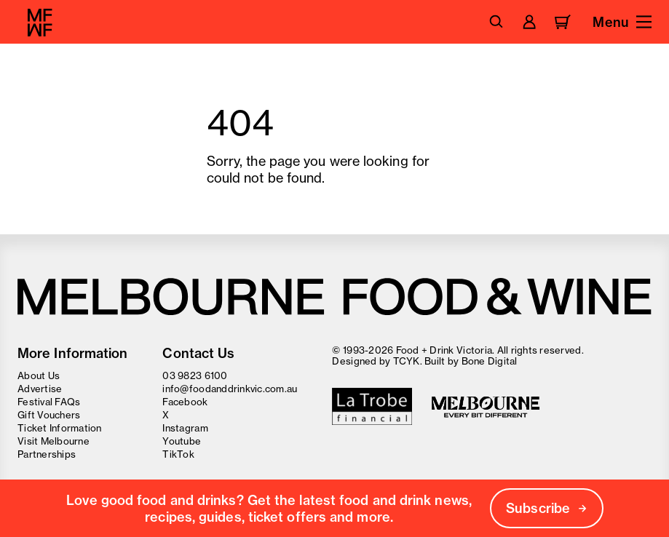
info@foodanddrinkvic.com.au (229, 388)
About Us (38, 375)
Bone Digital (490, 361)
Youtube (181, 441)
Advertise (39, 388)
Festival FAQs (48, 401)
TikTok (178, 454)
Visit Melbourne (53, 441)
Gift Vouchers (48, 415)
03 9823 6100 (194, 375)
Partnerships (46, 454)
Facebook (184, 401)
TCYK (406, 361)
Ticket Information (59, 428)
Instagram (184, 428)
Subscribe (546, 508)
